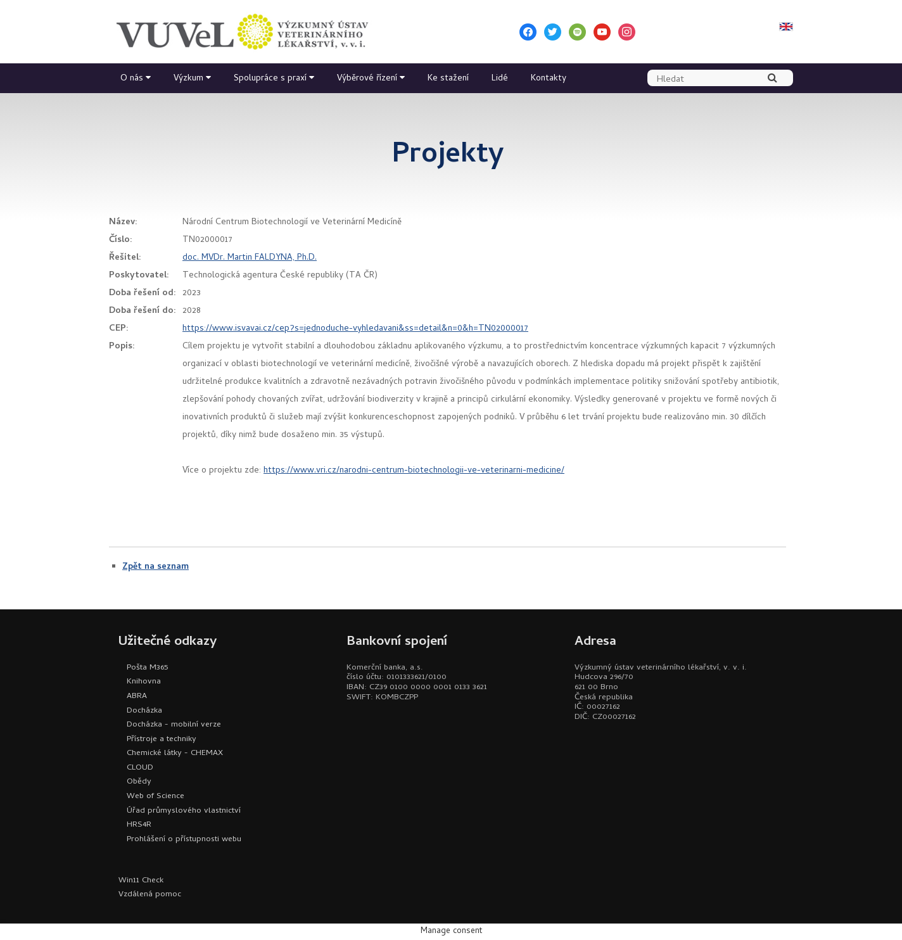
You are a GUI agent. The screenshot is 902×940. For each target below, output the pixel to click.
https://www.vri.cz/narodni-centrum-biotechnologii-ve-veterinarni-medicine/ (414, 471)
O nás (131, 79)
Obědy (139, 782)
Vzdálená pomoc (149, 894)
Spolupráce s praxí (270, 79)
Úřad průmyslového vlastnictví (184, 811)
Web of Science (155, 796)
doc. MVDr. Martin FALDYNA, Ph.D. (249, 258)
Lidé (500, 79)
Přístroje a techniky (161, 739)
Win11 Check (140, 880)
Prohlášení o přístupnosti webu (184, 839)
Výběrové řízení (367, 79)
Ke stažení (448, 79)
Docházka (144, 711)
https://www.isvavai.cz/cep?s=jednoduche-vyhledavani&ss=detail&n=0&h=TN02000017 (355, 329)
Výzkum (188, 79)
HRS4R (139, 825)
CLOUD (140, 768)
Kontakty (548, 79)
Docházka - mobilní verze (174, 725)
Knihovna (144, 682)
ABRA (137, 696)
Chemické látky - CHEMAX (175, 753)
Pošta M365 (147, 668)
